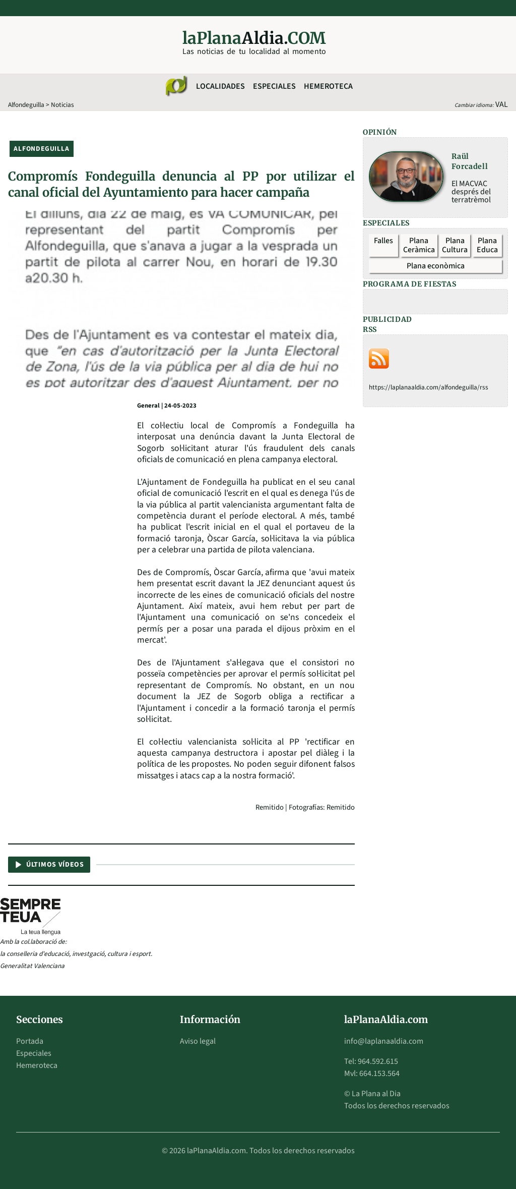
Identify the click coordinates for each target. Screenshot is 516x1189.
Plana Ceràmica (419, 245)
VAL (501, 104)
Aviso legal (198, 1041)
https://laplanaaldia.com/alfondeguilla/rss (428, 387)
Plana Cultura (455, 245)
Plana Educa (487, 245)
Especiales (274, 86)
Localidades (220, 86)
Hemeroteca (328, 86)
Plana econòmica (436, 265)
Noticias (62, 104)
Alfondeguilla (26, 104)
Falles (383, 240)
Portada (29, 1041)
